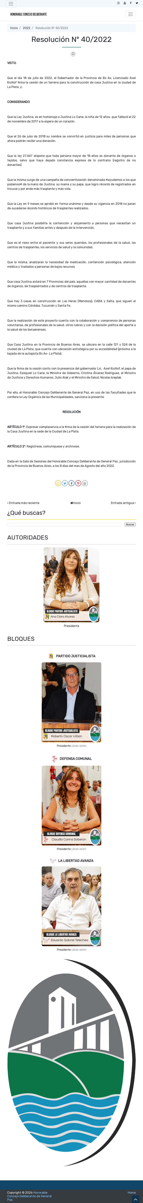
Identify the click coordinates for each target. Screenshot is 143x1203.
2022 (26, 28)
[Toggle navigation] (11, 3)
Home (132, 1192)
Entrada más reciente (24, 503)
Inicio (14, 28)
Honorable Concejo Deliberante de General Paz (29, 1196)
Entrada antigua (122, 503)
